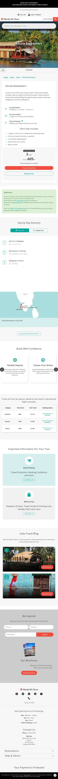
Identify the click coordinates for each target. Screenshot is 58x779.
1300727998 (47, 19)
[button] (55, 19)
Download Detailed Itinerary (29, 333)
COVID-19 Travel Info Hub (17, 208)
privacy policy (27, 775)
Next (56, 370)
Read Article (47, 567)
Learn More (22, 120)
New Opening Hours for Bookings (29, 711)
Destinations (12, 751)
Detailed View (38, 230)
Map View (20, 230)
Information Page (21, 200)
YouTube (35, 694)
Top (3, 70)
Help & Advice (12, 755)
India (12, 77)
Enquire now (29, 174)
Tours (18, 77)
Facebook (17, 694)
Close (55, 775)
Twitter (23, 694)
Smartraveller (16, 202)
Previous (2, 370)
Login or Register (34, 15)
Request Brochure (29, 673)
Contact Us (29, 729)
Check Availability (29, 168)
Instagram (29, 694)
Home (6, 77)
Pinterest (41, 694)
